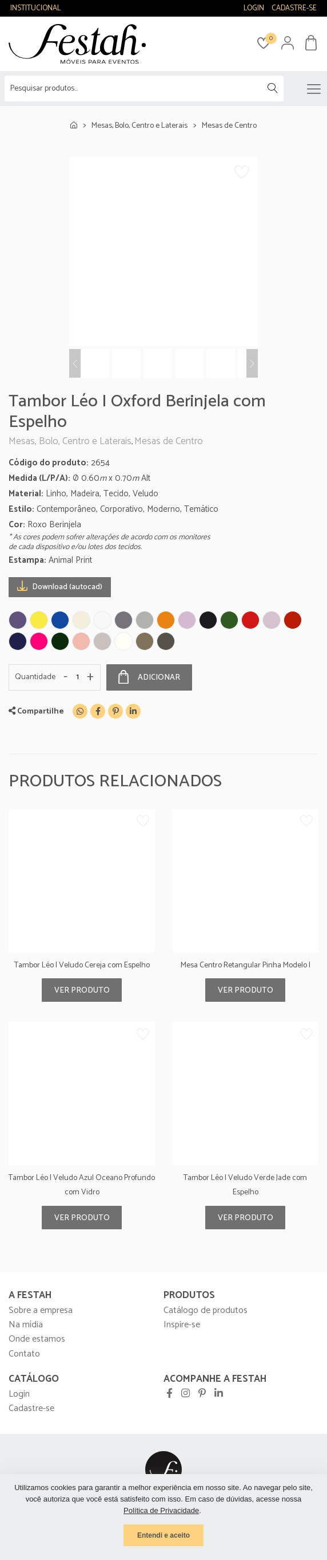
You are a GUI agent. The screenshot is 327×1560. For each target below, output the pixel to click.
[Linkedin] (133, 711)
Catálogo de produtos (206, 1310)
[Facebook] (97, 711)
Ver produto (82, 990)
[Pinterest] (115, 711)
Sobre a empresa (41, 1310)
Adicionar (149, 677)
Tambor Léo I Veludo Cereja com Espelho (82, 965)
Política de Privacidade (161, 1510)
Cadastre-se (31, 1408)
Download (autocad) (59, 586)
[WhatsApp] (80, 711)
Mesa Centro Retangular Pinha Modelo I (245, 965)
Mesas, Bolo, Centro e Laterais (139, 125)
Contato (24, 1354)
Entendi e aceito (163, 1535)
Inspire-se (182, 1324)
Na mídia (26, 1324)
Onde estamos (37, 1339)
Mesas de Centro (229, 125)
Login (19, 1394)
